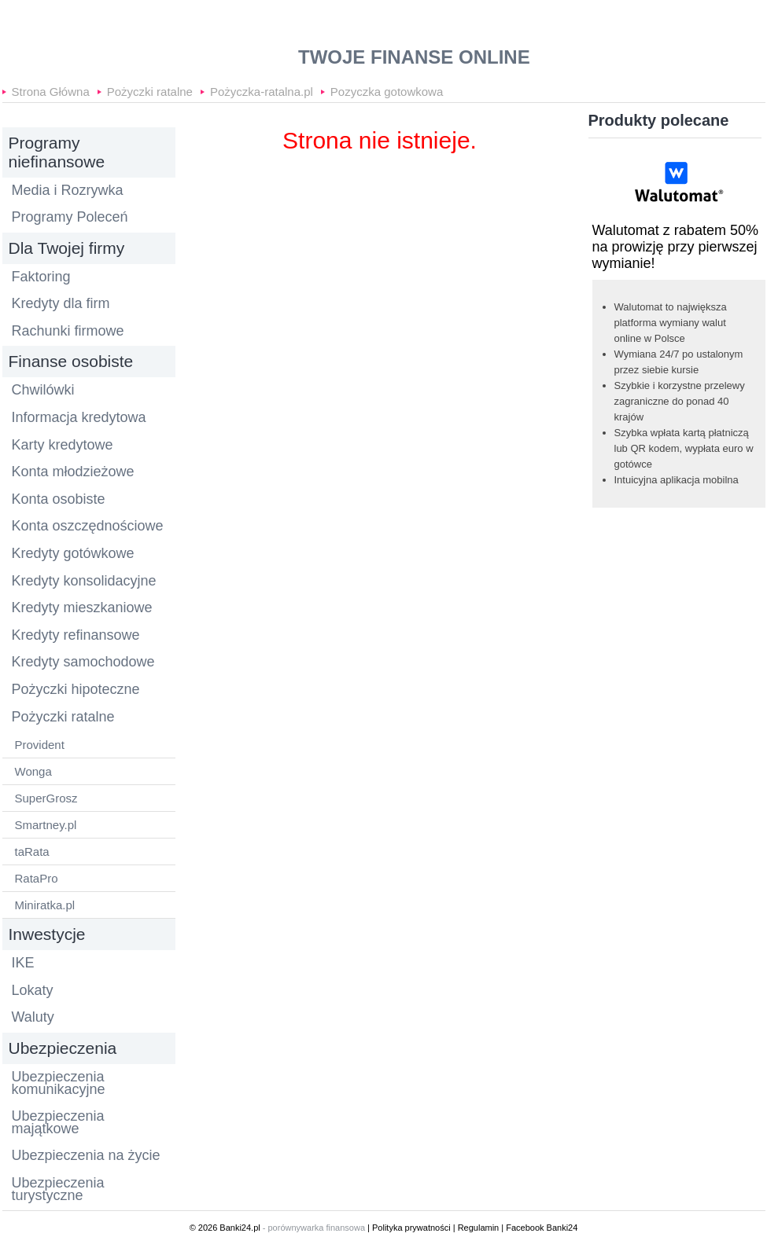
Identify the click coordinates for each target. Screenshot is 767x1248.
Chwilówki (43, 390)
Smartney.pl (46, 824)
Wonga (33, 771)
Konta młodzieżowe (73, 472)
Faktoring (41, 277)
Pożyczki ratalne (150, 89)
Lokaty (32, 991)
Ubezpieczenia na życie (86, 1156)
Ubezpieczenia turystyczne (58, 1189)
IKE (23, 963)
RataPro (36, 878)
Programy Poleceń (70, 217)
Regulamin (479, 1227)
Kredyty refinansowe (76, 636)
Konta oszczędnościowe (88, 526)
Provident (40, 744)
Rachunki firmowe (68, 331)
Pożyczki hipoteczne (76, 690)
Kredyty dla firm (61, 304)
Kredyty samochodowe (83, 662)
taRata (32, 851)
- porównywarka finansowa (314, 1227)
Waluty (33, 1017)
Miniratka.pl (45, 905)
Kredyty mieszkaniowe (82, 608)
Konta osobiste (58, 500)
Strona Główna (51, 89)
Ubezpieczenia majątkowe (58, 1122)
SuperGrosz (46, 798)
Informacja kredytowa (79, 418)
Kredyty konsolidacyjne (84, 581)
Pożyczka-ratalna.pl (261, 89)
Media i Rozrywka (68, 191)
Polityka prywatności (411, 1227)
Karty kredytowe (62, 445)
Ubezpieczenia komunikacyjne (58, 1083)
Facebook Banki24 (541, 1227)
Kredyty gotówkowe (73, 554)
